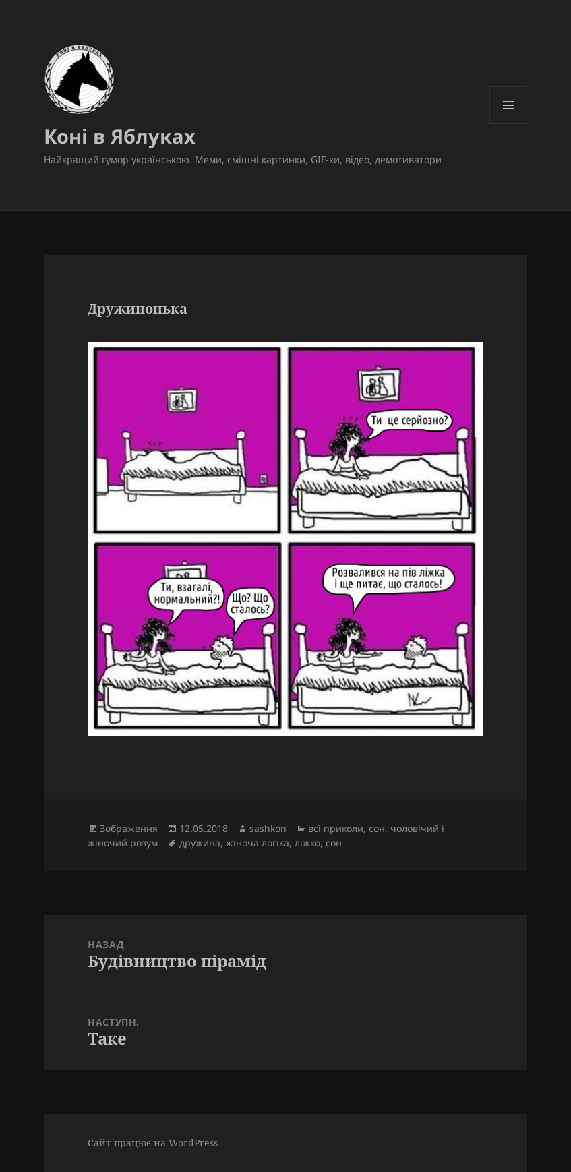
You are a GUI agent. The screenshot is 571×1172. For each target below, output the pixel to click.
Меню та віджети (508, 123)
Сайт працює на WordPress (153, 1142)
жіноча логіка (257, 842)
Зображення (129, 828)
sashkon (268, 828)
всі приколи (335, 828)
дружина (199, 842)
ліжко (307, 842)
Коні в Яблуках (120, 136)
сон (377, 828)
